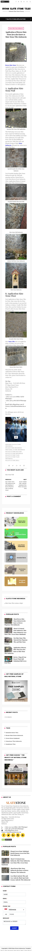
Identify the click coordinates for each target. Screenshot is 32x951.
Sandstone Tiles (11, 744)
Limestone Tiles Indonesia (14, 741)
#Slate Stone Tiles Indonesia (12, 457)
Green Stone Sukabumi (12, 738)
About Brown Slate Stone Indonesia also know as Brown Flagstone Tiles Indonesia (19, 870)
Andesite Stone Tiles (12, 732)
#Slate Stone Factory (13, 451)
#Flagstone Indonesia (13, 448)
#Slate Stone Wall (12, 460)
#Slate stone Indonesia (14, 453)
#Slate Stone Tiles (12, 455)
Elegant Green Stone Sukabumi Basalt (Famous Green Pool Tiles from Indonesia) (19, 853)
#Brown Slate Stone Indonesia (13, 445)
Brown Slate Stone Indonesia (16, 28)
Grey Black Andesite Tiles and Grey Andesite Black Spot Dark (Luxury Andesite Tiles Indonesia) (20, 878)
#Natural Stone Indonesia (15, 449)
